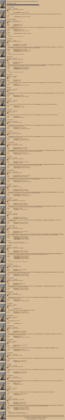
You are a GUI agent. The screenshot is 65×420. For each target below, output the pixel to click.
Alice (54, 272)
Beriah (16, 409)
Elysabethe (15, 332)
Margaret (16, 232)
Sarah (39, 150)
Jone (38, 104)
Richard (16, 288)
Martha (41, 27)
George (15, 62)
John (38, 114)
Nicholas (48, 272)
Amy (15, 204)
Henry (46, 178)
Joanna (15, 218)
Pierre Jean (17, 12)
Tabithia (17, 153)
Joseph (17, 30)
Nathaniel (16, 147)
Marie (16, 403)
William (16, 231)
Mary (16, 51)
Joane (15, 45)
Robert (45, 297)
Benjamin (17, 50)
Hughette (15, 25)
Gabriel (15, 217)
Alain (16, 24)
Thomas (17, 33)
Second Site (34, 419)
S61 (9, 261)
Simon (17, 238)
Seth (43, 64)
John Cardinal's (31, 419)
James (16, 44)
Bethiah (15, 49)
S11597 (10, 36)
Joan (15, 270)
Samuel (17, 16)
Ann (52, 178)
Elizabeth (38, 272)
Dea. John (16, 175)
